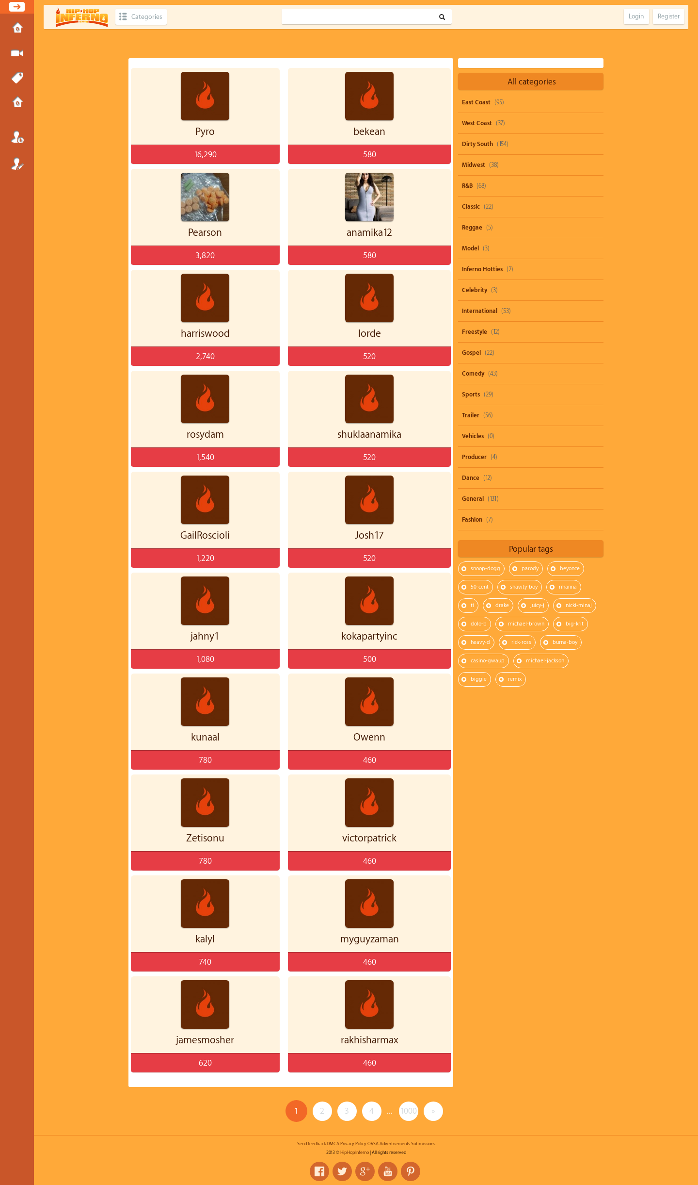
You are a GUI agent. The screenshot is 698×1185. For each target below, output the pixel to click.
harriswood (205, 333)
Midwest (473, 165)
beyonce (570, 568)
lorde (369, 333)
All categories (532, 81)
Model (470, 248)
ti (472, 605)
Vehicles (473, 436)
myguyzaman (369, 939)
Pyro (205, 131)
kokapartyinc (369, 636)
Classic (471, 206)
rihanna (568, 587)
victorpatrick (369, 838)
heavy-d (480, 642)
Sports (471, 394)
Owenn (369, 737)
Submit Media (17, 53)
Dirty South (477, 144)
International (479, 311)
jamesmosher (205, 1040)
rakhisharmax (369, 1040)
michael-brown (526, 624)
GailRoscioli (205, 535)
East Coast (476, 102)
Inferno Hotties (482, 269)
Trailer (470, 415)
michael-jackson (545, 661)
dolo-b (479, 624)
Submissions (17, 103)
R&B (467, 185)
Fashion (472, 519)
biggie (479, 679)
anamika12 (369, 232)
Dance (470, 478)
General (473, 498)
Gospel (471, 352)
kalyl (205, 939)
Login (17, 137)
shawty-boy (524, 587)
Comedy (473, 373)
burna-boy (565, 642)
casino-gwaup (488, 661)
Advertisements (395, 1143)
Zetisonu (205, 838)
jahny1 (205, 636)
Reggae (472, 227)
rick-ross (521, 642)
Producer (474, 457)
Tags (17, 78)
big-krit (575, 624)
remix (515, 679)
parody (530, 568)
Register (17, 163)
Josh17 (369, 535)
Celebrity (474, 290)
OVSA (373, 1143)
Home (17, 28)
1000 (408, 1111)
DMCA (333, 1143)
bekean (369, 131)
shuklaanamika (369, 434)
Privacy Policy (353, 1143)
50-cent (480, 587)
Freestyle (474, 332)
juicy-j (537, 605)
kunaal (205, 737)
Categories (146, 16)
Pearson (205, 232)
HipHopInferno (354, 1152)
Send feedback (311, 1143)
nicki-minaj (579, 605)
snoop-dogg (485, 568)
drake (502, 605)
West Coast (477, 123)
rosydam (205, 434)
